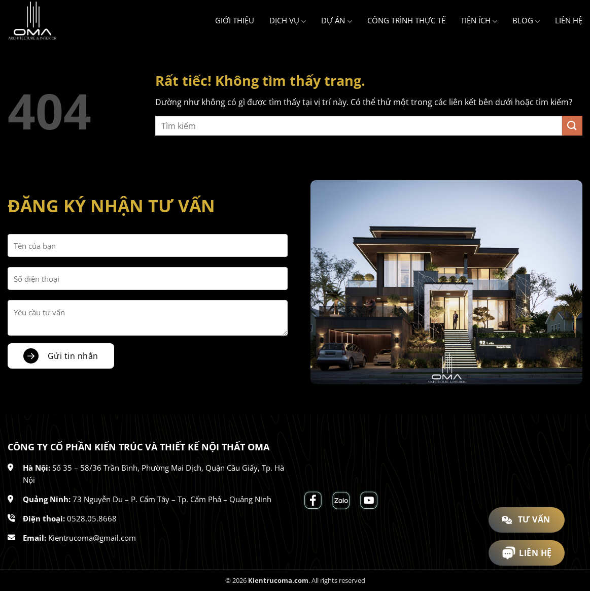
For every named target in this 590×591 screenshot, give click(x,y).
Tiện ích (479, 20)
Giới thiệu (234, 20)
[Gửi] (572, 126)
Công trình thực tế (406, 20)
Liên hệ (568, 20)
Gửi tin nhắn (73, 356)
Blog (526, 20)
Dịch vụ (287, 20)
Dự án (336, 20)
